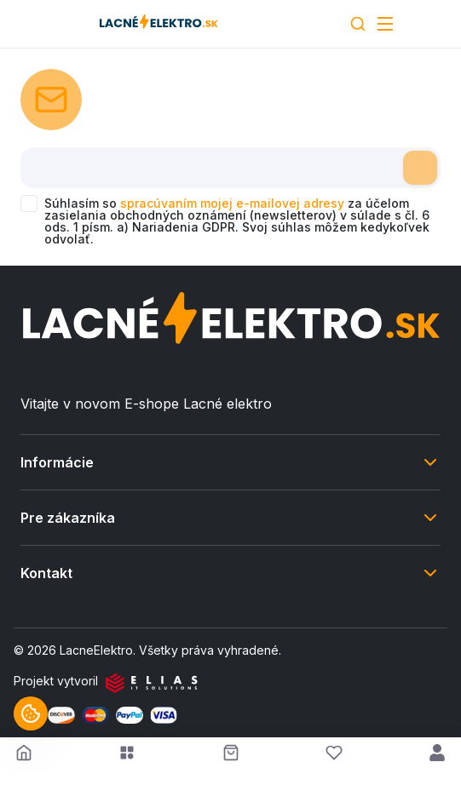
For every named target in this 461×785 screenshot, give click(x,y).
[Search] (358, 24)
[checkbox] (28, 203)
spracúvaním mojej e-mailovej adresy (232, 203)
